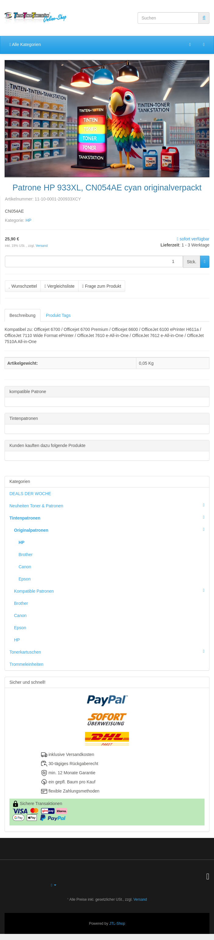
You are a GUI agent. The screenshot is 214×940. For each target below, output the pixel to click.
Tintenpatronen (109, 517)
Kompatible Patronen (111, 590)
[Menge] (94, 261)
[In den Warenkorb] (204, 262)
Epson (25, 578)
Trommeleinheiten (26, 664)
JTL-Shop (117, 923)
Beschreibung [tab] (22, 315)
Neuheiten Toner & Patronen (109, 505)
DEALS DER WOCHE (30, 493)
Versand (41, 245)
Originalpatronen (111, 529)
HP (28, 220)
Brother (26, 554)
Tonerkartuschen (109, 651)
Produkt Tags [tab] (58, 315)
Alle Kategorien (25, 44)
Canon (25, 566)
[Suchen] (168, 18)
